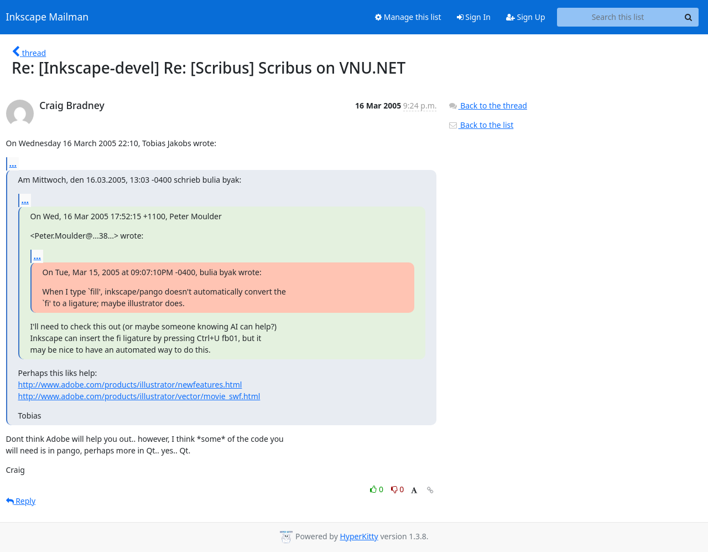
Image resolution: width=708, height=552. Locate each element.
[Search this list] (618, 17)
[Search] (689, 17)
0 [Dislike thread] (397, 489)
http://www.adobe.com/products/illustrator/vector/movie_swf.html (139, 396)
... (13, 163)
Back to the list (480, 125)
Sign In (474, 17)
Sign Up (525, 17)
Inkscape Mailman (47, 17)
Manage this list (408, 17)
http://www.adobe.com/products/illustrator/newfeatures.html (130, 384)
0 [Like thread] (377, 489)
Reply (21, 501)
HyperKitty (359, 536)
